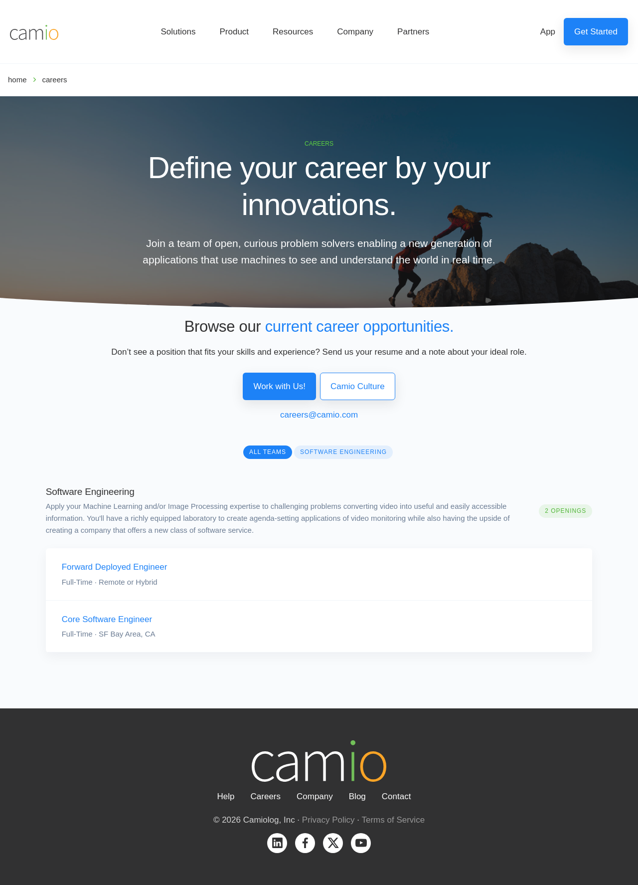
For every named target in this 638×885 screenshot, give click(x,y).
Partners (413, 31)
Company (355, 31)
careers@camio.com (319, 415)
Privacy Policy (328, 820)
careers (54, 79)
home (17, 79)
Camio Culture (357, 386)
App (547, 31)
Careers (266, 796)
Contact (396, 796)
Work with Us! (279, 386)
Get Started (596, 31)
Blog (357, 796)
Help (226, 796)
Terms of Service (393, 820)
